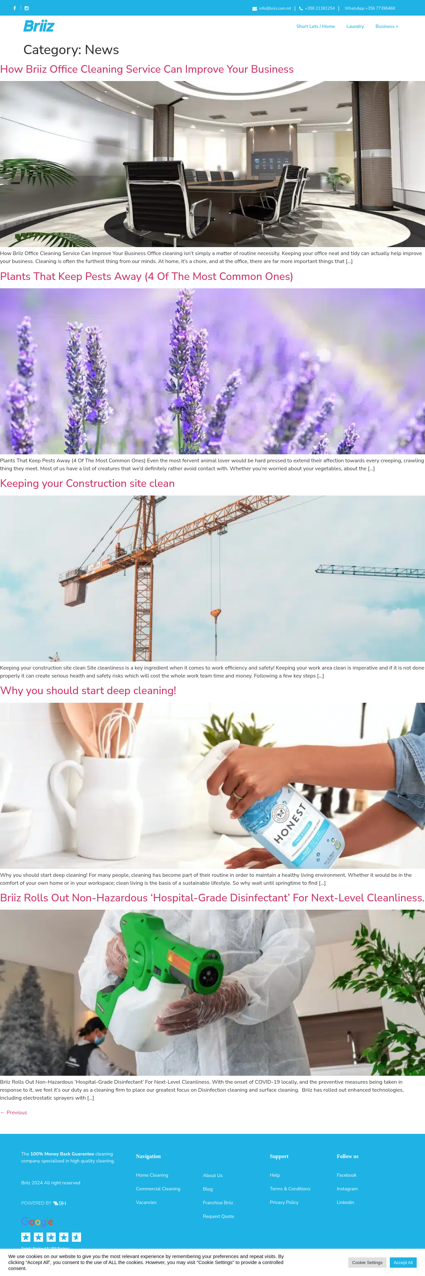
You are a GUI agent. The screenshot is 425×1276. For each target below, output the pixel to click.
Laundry (355, 26)
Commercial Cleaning (158, 1189)
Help (275, 1175)
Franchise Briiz (218, 1203)
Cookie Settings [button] (367, 1262)
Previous (13, 1112)
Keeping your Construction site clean (87, 483)
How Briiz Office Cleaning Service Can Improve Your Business (147, 69)
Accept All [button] (403, 1262)
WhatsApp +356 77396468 (370, 8)
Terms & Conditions (290, 1189)
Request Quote (218, 1216)
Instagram (26, 9)
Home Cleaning (152, 1175)
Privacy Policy (284, 1202)
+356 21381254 (317, 8)
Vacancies (146, 1202)
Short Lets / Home (316, 26)
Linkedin (345, 1202)
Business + (387, 26)
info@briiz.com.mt (271, 8)
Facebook (15, 9)
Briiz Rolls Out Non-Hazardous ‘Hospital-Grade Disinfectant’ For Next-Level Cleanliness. (212, 898)
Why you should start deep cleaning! (88, 691)
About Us (212, 1175)
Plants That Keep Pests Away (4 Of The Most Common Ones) (147, 276)
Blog (208, 1189)
